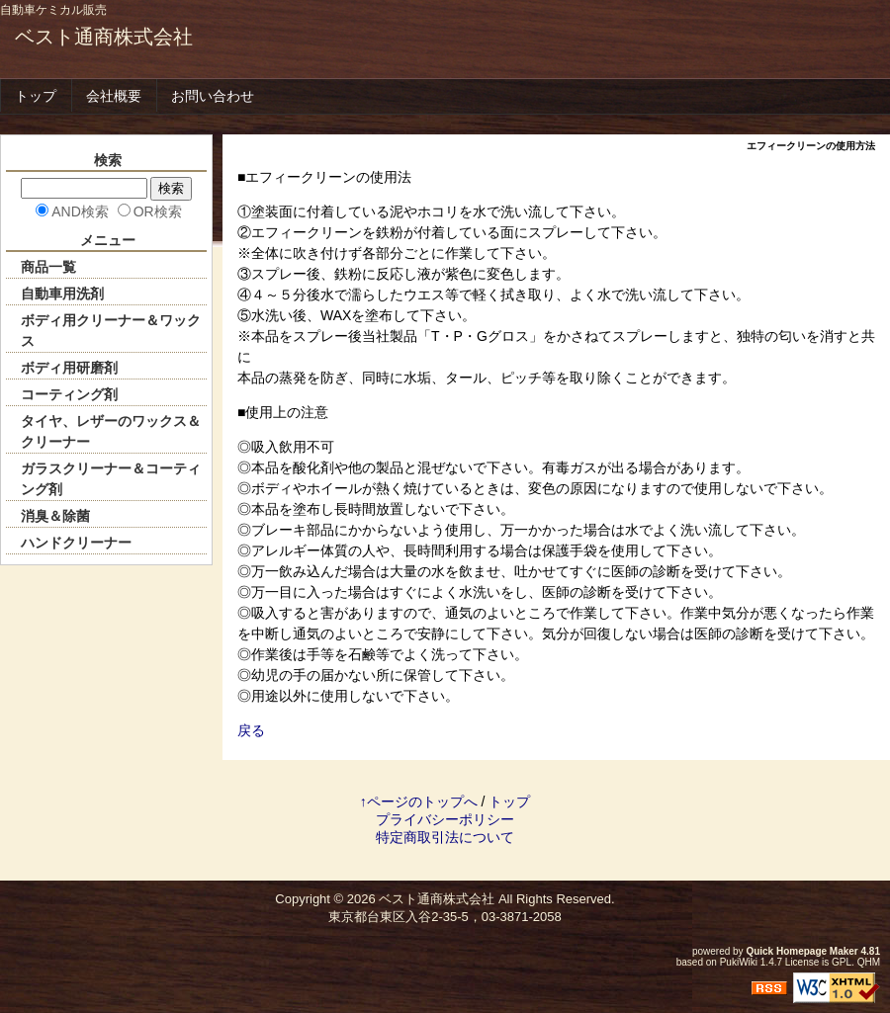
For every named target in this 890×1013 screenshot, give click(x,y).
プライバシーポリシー (445, 819)
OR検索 (158, 211)
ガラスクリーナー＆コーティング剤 (111, 479)
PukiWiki (738, 962)
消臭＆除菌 (55, 516)
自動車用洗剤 (62, 293)
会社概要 (113, 96)
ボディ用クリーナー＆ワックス (111, 330)
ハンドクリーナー (76, 542)
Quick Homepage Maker (801, 951)
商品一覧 (48, 267)
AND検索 (80, 211)
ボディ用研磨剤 (69, 368)
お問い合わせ (212, 96)
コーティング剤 (69, 394)
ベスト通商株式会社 (104, 36)
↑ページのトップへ (419, 801)
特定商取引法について (445, 837)
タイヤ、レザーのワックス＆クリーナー (111, 431)
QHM (868, 962)
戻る (251, 730)
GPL (841, 962)
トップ (35, 96)
